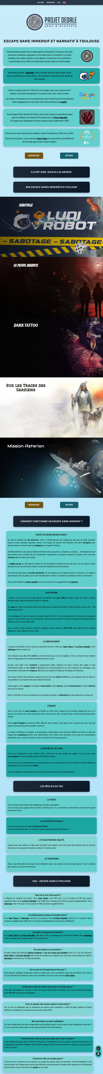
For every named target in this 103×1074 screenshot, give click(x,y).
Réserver (51, 2)
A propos (70, 1065)
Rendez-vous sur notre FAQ (51, 1046)
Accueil (40, 2)
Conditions (94, 1065)
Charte (68, 1067)
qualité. (63, 102)
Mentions (92, 1067)
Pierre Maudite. (61, 117)
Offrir (69, 155)
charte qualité (31, 582)
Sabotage (30, 72)
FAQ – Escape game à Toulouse (51, 881)
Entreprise (94, 1060)
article (18, 1030)
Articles (70, 1060)
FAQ (58, 2)
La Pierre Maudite (83, 647)
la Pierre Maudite (11, 945)
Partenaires (94, 1062)
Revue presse (92, 1070)
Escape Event (68, 1070)
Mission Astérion (11, 936)
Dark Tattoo (42, 138)
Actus (71, 1062)
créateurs (38, 545)
